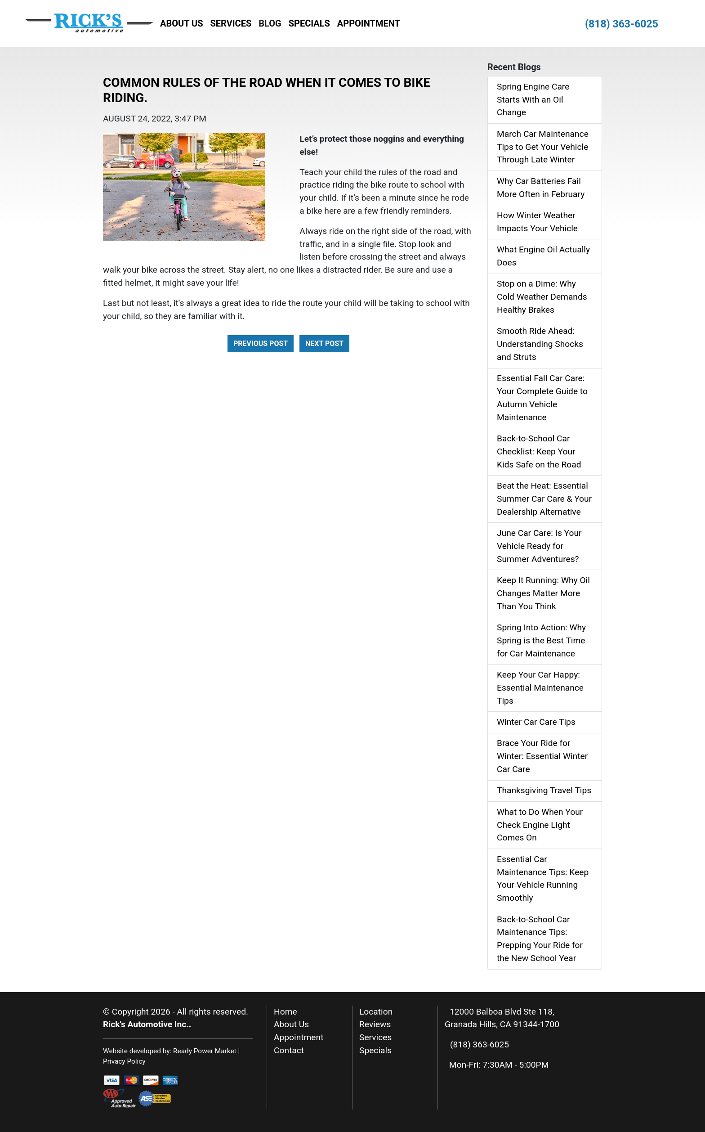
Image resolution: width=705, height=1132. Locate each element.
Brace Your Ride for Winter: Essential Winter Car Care (542, 756)
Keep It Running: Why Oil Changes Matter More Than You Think (543, 593)
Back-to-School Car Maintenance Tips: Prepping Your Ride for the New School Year (540, 938)
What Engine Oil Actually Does (543, 256)
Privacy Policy (124, 1061)
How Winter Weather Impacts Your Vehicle (537, 222)
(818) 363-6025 (621, 24)
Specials (309, 23)
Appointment (368, 23)
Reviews (375, 1024)
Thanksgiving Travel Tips (544, 790)
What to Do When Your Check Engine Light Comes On (540, 825)
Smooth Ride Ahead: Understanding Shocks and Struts (540, 344)
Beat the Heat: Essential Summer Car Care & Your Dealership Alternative (544, 499)
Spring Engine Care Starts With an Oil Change (533, 99)
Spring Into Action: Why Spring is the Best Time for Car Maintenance (541, 640)
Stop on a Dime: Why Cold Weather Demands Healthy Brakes (542, 297)
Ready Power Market (204, 1051)
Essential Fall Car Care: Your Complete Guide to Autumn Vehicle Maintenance (542, 397)
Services (231, 23)
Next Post (324, 343)
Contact (289, 1050)
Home (285, 1011)
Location (376, 1011)
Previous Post (260, 343)
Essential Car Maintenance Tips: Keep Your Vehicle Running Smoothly (543, 878)
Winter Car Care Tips (536, 722)
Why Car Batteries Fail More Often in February (541, 187)
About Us (181, 23)
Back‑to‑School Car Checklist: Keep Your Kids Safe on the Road (539, 451)
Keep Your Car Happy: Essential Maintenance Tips (540, 687)
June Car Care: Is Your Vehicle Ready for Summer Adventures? (539, 546)
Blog (270, 23)
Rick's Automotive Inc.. (147, 1024)
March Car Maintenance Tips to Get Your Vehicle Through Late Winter (543, 147)
